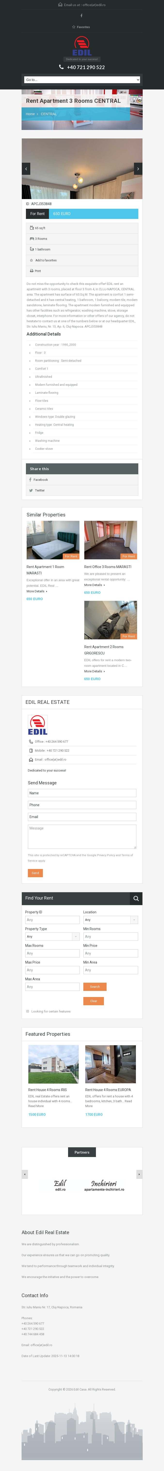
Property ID (33, 912)
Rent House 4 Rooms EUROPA (108, 1090)
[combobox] (110, 920)
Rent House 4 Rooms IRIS (47, 1090)
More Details (37, 591)
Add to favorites (43, 260)
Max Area (32, 979)
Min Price (90, 946)
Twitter (37, 490)
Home (30, 114)
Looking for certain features (48, 1011)
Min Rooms (92, 929)
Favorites (81, 27)
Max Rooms (34, 946)
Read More (36, 1106)
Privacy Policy (106, 855)
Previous (26, 169)
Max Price (32, 962)
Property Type (36, 929)
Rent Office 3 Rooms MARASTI (107, 567)
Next (138, 169)
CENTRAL (49, 114)
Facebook (38, 480)
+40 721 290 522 (86, 67)
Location (89, 912)
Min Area (90, 962)
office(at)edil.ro (94, 5)
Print (35, 271)
